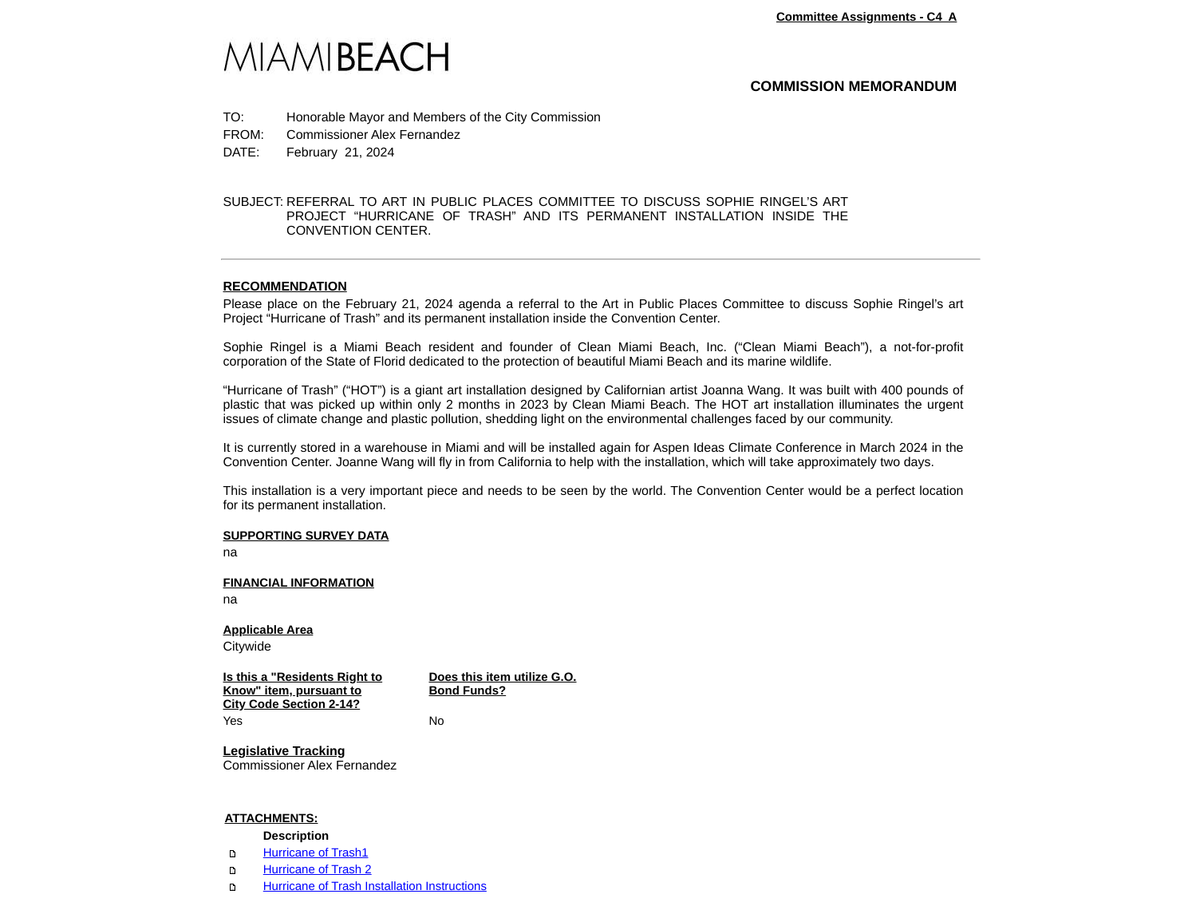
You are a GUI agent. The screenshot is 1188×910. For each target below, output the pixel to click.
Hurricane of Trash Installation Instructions (375, 886)
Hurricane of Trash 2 (317, 869)
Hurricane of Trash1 (316, 853)
